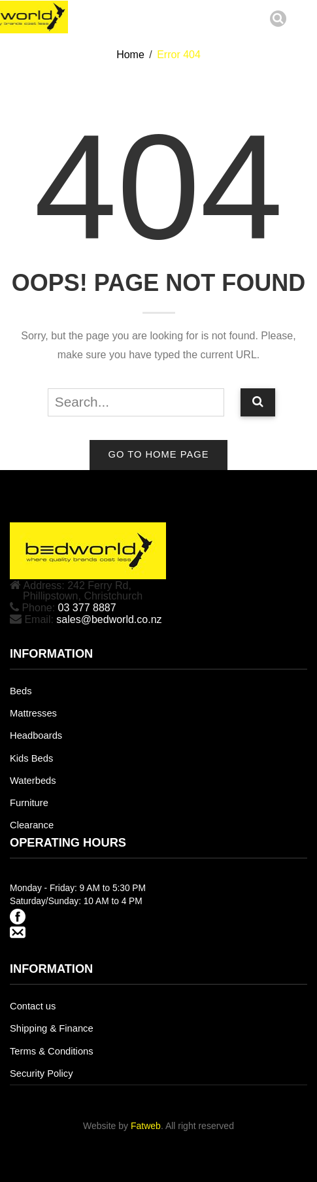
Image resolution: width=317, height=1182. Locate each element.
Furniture (29, 803)
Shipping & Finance (51, 1028)
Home (130, 54)
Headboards (36, 735)
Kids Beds (31, 758)
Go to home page (158, 454)
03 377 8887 (87, 607)
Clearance (32, 825)
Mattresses (33, 713)
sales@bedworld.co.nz (108, 619)
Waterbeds (33, 780)
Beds (21, 691)
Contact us (33, 1006)
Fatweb (146, 1126)
